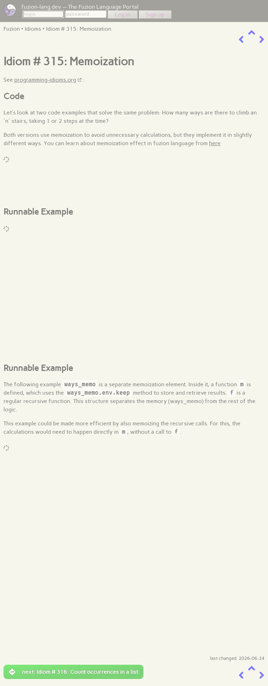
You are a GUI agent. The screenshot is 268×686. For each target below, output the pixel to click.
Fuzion (11, 28)
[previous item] (241, 39)
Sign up (155, 14)
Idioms (33, 28)
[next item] (262, 39)
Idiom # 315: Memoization (78, 28)
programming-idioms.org (45, 79)
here (215, 143)
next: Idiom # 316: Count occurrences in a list (73, 672)
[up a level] (251, 32)
